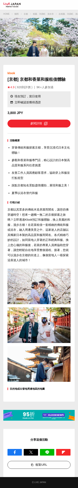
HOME (6, 14)
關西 (17, 14)
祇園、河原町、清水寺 (43, 14)
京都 (26, 14)
